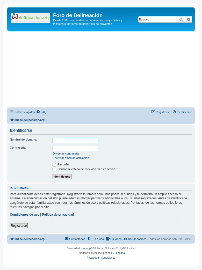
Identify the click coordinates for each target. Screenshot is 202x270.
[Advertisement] (104, 70)
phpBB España (116, 253)
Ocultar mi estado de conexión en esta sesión (84, 169)
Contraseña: (18, 147)
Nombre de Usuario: (23, 139)
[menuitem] (41, 112)
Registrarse (19, 226)
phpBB (90, 248)
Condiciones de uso (24, 214)
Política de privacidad (58, 214)
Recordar (61, 164)
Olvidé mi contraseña (66, 153)
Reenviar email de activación (71, 157)
